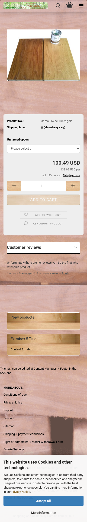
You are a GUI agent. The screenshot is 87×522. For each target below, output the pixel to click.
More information (43, 513)
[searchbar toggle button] (58, 6)
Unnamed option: (18, 139)
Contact (8, 418)
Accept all (43, 501)
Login (65, 273)
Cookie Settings (13, 449)
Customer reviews (24, 247)
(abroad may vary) (54, 127)
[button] (14, 186)
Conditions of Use (15, 394)
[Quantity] (43, 186)
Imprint (8, 410)
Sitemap (8, 426)
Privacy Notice (20, 491)
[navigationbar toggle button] (81, 6)
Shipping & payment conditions (23, 434)
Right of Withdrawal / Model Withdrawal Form (33, 442)
